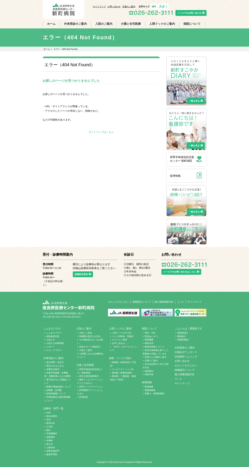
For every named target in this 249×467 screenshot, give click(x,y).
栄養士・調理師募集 (154, 393)
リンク (180, 301)
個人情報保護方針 (164, 301)
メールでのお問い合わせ (191, 13)
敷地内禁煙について (154, 346)
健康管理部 (51, 454)
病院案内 (149, 371)
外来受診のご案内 (75, 23)
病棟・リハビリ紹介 (120, 358)
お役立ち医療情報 (55, 343)
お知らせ (50, 339)
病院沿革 (149, 343)
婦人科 (49, 444)
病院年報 (149, 374)
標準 (154, 6)
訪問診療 (83, 397)
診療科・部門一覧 (53, 408)
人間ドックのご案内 (162, 23)
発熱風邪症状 (52, 336)
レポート (50, 346)
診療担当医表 (83, 274)
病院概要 (149, 339)
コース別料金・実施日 (123, 336)
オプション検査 (119, 339)
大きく (163, 6)
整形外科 (50, 423)
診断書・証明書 (54, 390)
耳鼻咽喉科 (51, 433)
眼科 (48, 430)
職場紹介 (181, 336)
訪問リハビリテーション (91, 386)
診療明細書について (56, 393)
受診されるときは (55, 366)
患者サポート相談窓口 (90, 346)
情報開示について (141, 301)
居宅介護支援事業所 (89, 376)
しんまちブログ (52, 328)
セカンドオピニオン (118, 301)
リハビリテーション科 (123, 369)
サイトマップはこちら (101, 132)
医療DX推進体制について (58, 386)
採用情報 (147, 382)
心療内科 (50, 447)
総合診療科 (51, 416)
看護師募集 (150, 390)
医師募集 (149, 386)
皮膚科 (49, 440)
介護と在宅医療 (131, 23)
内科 (48, 412)
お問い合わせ (114, 6)
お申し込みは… (119, 343)
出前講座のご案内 (185, 347)
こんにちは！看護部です (188, 328)
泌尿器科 (50, 437)
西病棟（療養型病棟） (123, 373)
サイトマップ (99, 6)
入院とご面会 (85, 333)
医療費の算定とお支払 (90, 336)
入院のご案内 (103, 23)
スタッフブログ (54, 350)
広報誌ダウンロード (186, 352)
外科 (48, 419)
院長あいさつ (151, 336)
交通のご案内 (128, 6)
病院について (192, 23)
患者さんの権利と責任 (155, 357)
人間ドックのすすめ (121, 333)
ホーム (51, 23)
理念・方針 (150, 333)
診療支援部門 (52, 451)
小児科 (49, 426)
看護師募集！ (183, 339)
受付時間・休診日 (55, 362)
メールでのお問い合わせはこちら (181, 271)
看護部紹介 (182, 333)
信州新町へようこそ (186, 356)
